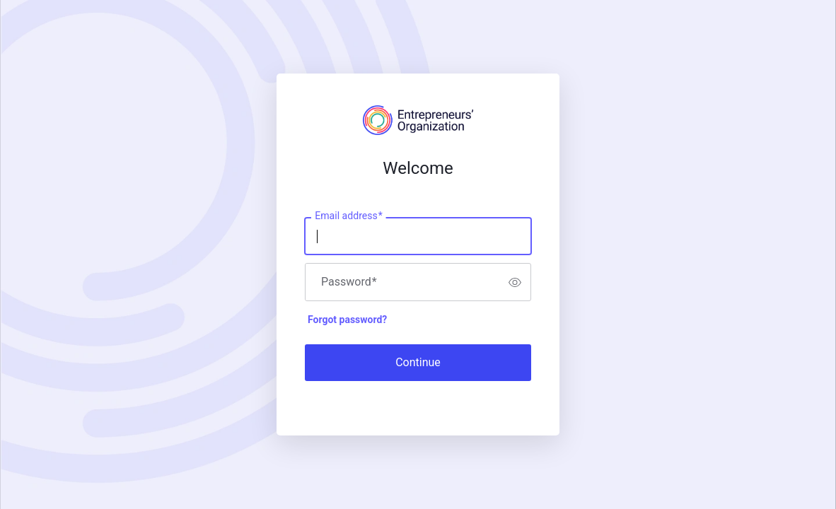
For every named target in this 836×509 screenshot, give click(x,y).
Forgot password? (347, 319)
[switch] (514, 282)
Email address (348, 216)
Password (349, 282)
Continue (418, 362)
